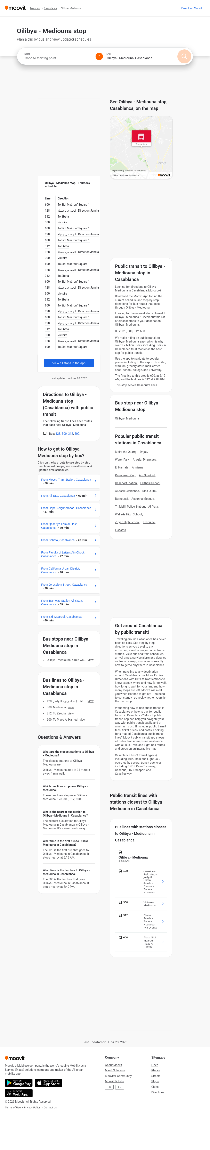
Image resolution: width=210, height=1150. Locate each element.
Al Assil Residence (127, 491)
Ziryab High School (127, 522)
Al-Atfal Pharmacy (144, 459)
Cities (155, 1086)
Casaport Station (126, 483)
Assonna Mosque (142, 498)
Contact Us (50, 1107)
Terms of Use (13, 1107)
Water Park (122, 459)
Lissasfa (120, 530)
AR (119, 1087)
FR (109, 1087)
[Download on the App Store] (48, 1083)
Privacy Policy (32, 1107)
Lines (154, 1065)
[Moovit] (15, 8)
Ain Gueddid (147, 475)
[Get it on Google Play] (19, 1083)
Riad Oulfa (149, 491)
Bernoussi (121, 498)
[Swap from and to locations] (99, 56)
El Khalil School (150, 483)
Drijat (143, 451)
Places (155, 1070)
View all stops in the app (69, 363)
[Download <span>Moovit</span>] (191, 8)
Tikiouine (149, 522)
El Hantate (121, 467)
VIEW (91, 660)
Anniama (137, 467)
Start (27, 54)
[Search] (184, 56)
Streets (155, 1076)
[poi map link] (141, 148)
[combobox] (58, 58)
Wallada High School (128, 514)
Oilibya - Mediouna (127, 418)
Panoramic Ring (125, 475)
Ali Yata (153, 506)
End (108, 54)
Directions (157, 1092)
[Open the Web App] (19, 1093)
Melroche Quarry (125, 451)
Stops (155, 1081)
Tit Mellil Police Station (130, 506)
